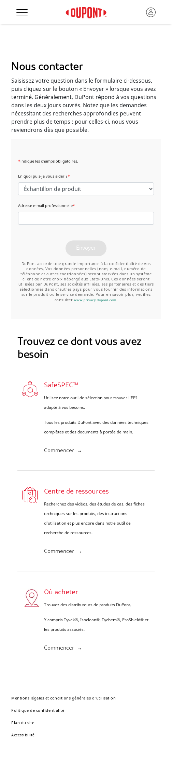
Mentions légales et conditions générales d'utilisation (63, 697)
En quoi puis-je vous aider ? (44, 176)
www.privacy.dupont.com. (95, 300)
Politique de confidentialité (37, 710)
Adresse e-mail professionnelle (46, 205)
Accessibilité (23, 734)
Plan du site (22, 722)
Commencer (59, 451)
